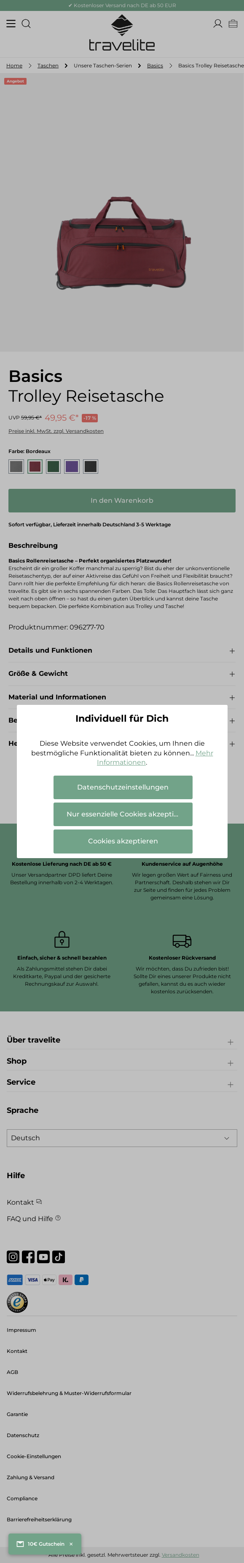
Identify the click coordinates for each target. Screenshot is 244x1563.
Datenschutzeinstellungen (123, 787)
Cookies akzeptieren (123, 841)
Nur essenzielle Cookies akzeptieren (128, 814)
